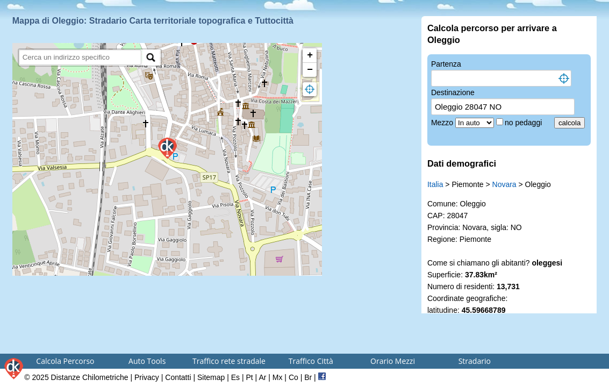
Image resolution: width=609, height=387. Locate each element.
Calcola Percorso (65, 361)
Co (293, 377)
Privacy (146, 377)
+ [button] (310, 55)
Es (235, 377)
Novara (504, 184)
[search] (80, 57)
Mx (278, 377)
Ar (262, 377)
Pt (249, 377)
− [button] (310, 69)
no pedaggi (524, 122)
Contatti (178, 377)
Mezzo (443, 122)
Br (308, 377)
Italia (435, 184)
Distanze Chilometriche (89, 377)
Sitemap (211, 377)
